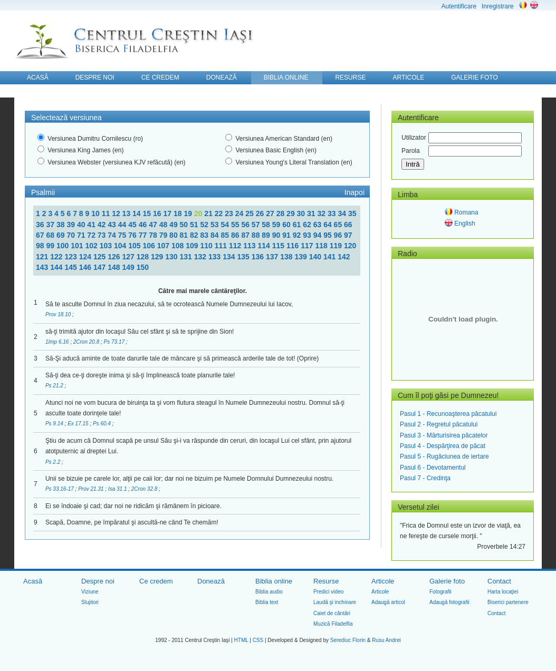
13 (127, 213)
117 (308, 245)
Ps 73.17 (115, 342)
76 (133, 235)
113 (250, 245)
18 (179, 213)
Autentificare (458, 6)
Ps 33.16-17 (60, 489)
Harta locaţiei (502, 592)
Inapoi (354, 192)
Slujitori (90, 602)
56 (246, 224)
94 (318, 235)
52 (205, 224)
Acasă (32, 581)
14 (137, 213)
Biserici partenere (508, 602)
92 (298, 235)
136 (259, 256)
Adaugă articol (388, 602)
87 (246, 235)
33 (333, 213)
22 (220, 213)
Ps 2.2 (53, 462)
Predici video (328, 592)
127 (129, 256)
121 (43, 256)
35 (352, 213)
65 (339, 224)
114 (264, 245)
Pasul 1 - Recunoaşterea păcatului (448, 413)
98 (41, 245)
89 (267, 235)
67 (41, 235)
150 (143, 267)
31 (312, 213)
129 (158, 256)
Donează (211, 581)
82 (195, 235)
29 (291, 213)
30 (302, 213)
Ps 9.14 (55, 423)
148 (115, 267)
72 (92, 235)
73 (103, 235)
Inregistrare (498, 6)
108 (178, 245)
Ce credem (156, 581)
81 (185, 235)
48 (164, 224)
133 (215, 256)
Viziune (90, 592)
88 (257, 235)
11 (107, 213)
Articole (382, 581)
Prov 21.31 (91, 489)
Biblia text (266, 602)
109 (193, 245)
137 (273, 256)
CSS (258, 640)
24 (240, 213)
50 (185, 224)
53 (215, 224)
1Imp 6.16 (57, 342)
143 (43, 267)
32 (323, 213)
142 (344, 256)
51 (195, 224)
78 (154, 235)
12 (117, 213)
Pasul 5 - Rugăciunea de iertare (444, 456)
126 (115, 256)
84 (215, 235)
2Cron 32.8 (145, 489)
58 (267, 224)
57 (257, 224)
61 (298, 224)
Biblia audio (269, 592)
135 (244, 256)
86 (236, 235)
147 (100, 267)
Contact (499, 581)
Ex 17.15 (79, 423)
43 (113, 224)
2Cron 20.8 (87, 342)
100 (63, 245)
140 (316, 256)
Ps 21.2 (55, 385)
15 (148, 213)
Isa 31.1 (118, 489)
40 (82, 224)
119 (337, 245)
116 (293, 245)
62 (308, 224)
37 (51, 224)
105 (135, 245)
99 (51, 245)
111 (222, 245)
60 (287, 224)
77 (144, 235)
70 (71, 235)
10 (96, 213)
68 (51, 235)
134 (230, 256)
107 (164, 245)
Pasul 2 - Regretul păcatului (438, 424)
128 (144, 256)
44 (123, 224)
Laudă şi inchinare (334, 602)
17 (168, 213)
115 (279, 245)
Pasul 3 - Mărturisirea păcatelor (444, 435)
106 (149, 245)
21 (209, 213)
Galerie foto (447, 581)
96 (339, 235)
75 (123, 235)
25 (250, 213)
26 (261, 213)
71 (82, 235)
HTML (241, 640)
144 (57, 267)
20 (199, 213)
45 (133, 224)
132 (201, 256)
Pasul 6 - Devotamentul (433, 467)
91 (287, 235)
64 (328, 224)
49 (174, 224)
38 (61, 224)
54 (226, 224)
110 (207, 245)
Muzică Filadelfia (332, 624)
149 (129, 267)
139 (302, 256)
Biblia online (273, 581)
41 (92, 224)
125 (100, 256)
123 (72, 256)
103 (107, 245)
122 (57, 256)
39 (71, 224)
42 (103, 224)
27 (271, 213)
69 (61, 235)
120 (350, 245)
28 (281, 213)
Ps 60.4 (102, 423)
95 (328, 235)
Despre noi (97, 581)
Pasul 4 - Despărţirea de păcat (442, 446)
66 (348, 224)
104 (121, 245)
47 (154, 224)
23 (230, 213)
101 (78, 245)
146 (86, 267)
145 (72, 267)
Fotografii (440, 592)
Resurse (326, 581)
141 (330, 256)
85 (226, 235)
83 (205, 235)
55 (236, 224)
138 (287, 256)
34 (343, 213)
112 (236, 245)
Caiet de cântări (331, 613)
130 (172, 256)
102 (92, 245)
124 (86, 256)
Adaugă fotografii (449, 602)
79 (164, 235)
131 (187, 256)
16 (158, 213)
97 (348, 235)
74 (113, 235)
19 (189, 213)
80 (174, 235)
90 (277, 235)
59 (277, 224)
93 (308, 235)
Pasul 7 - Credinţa (425, 478)
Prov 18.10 (58, 314)
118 (322, 245)
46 (144, 224)
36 (41, 224)
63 (318, 224)
